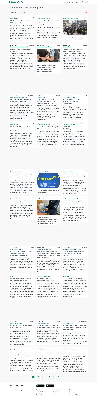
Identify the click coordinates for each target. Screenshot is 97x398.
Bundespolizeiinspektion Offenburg (18, 97)
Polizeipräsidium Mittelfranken (44, 276)
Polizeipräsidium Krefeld (69, 171)
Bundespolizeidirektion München (44, 46)
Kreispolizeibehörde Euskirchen (70, 18)
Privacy (38, 393)
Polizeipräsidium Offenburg (43, 124)
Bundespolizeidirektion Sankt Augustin (72, 198)
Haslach (58, 122)
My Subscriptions (73, 2)
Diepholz (85, 95)
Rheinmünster (31, 95)
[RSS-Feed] (86, 12)
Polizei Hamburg (14, 124)
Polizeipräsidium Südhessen (43, 18)
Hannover (58, 197)
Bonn (33, 274)
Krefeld (85, 170)
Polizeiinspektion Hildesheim (17, 171)
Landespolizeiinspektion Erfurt (70, 124)
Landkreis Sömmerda (82, 122)
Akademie (55, 391)
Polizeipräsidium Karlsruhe (16, 323)
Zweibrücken (84, 348)
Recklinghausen (57, 170)
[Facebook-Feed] (83, 12)
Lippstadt (32, 247)
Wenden (32, 197)
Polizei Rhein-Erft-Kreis (68, 276)
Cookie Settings (73, 393)
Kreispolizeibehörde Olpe (16, 198)
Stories (66, 2)
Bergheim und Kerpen (82, 321)
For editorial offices (57, 389)
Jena (59, 348)
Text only (55, 393)
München (58, 45)
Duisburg (32, 17)
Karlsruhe (32, 321)
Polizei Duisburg (14, 18)
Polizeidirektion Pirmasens (69, 349)
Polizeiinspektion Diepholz (69, 97)
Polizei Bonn (13, 276)
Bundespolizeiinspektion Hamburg (45, 249)
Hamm (85, 197)
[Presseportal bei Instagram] (21, 389)
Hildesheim (32, 170)
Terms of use (39, 391)
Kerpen (85, 274)
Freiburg (58, 321)
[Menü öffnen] (86, 2)
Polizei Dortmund (67, 46)
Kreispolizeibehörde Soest (16, 249)
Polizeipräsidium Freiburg (43, 323)
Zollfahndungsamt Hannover (43, 198)
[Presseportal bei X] (19, 390)
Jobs (70, 391)
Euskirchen (84, 17)
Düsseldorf (84, 247)
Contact (71, 389)
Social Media (39, 394)
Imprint (38, 389)
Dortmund (85, 45)
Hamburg (32, 122)
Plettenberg (31, 45)
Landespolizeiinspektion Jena (44, 349)
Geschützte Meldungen (74, 394)
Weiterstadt (58, 17)
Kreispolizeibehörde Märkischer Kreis (19, 46)
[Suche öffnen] (82, 2)
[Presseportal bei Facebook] (17, 390)
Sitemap (55, 394)
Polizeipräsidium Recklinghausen (45, 171)
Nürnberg (58, 274)
